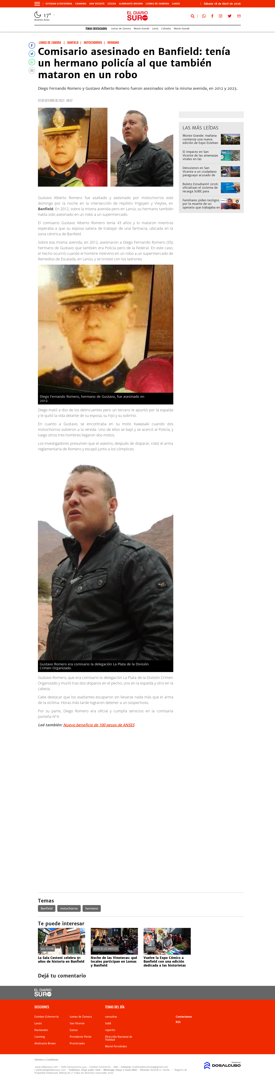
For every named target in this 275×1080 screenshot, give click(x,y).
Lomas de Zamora (157, 4)
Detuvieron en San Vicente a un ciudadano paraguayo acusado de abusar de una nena (200, 173)
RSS (178, 1022)
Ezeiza (112, 4)
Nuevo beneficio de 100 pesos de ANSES (98, 724)
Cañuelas (166, 28)
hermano (91, 908)
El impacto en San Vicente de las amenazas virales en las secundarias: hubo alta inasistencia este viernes (200, 159)
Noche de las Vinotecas (106, 949)
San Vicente (97, 4)
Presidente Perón (80, 1036)
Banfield (47, 908)
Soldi (108, 1023)
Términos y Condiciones (46, 1059)
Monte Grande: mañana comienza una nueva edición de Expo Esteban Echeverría (200, 141)
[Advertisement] (141, 757)
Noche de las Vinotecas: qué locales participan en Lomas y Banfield (114, 961)
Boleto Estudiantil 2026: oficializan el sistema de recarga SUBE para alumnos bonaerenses (201, 189)
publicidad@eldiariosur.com (51, 1069)
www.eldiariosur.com (46, 1067)
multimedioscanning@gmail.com (150, 1067)
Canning (80, 4)
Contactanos (184, 1016)
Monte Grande (141, 28)
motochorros (69, 908)
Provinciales (77, 1043)
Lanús (176, 4)
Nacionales (41, 1030)
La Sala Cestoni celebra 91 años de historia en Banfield (61, 960)
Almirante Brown (131, 4)
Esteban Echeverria (59, 4)
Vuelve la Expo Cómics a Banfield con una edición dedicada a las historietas (165, 961)
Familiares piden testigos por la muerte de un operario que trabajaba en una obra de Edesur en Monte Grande (201, 207)
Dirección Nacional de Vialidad (118, 1038)
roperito (110, 1030)
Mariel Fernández (116, 1046)
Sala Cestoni (47, 949)
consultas (111, 1016)
